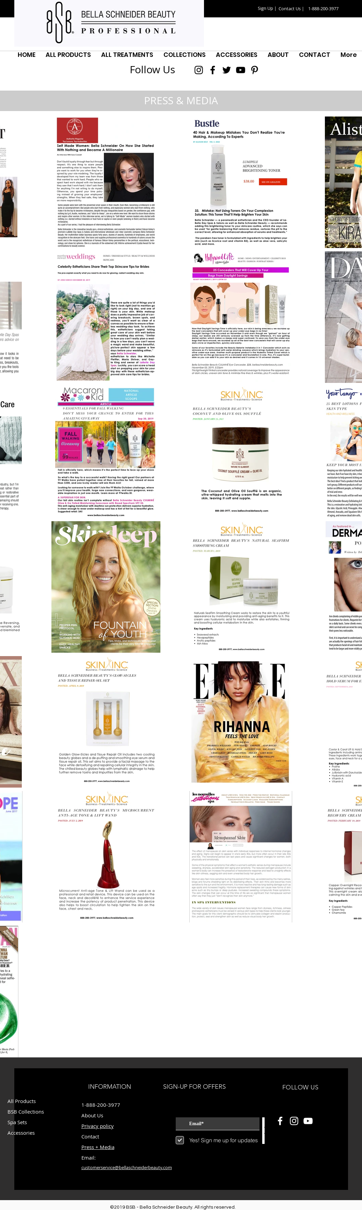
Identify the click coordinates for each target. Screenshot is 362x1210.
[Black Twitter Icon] (226, 70)
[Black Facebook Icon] (212, 70)
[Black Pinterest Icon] (254, 70)
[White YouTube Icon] (308, 1121)
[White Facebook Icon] (280, 1121)
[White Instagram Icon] (294, 1121)
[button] (267, 8)
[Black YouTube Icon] (240, 70)
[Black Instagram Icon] (198, 70)
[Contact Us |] (291, 8)
